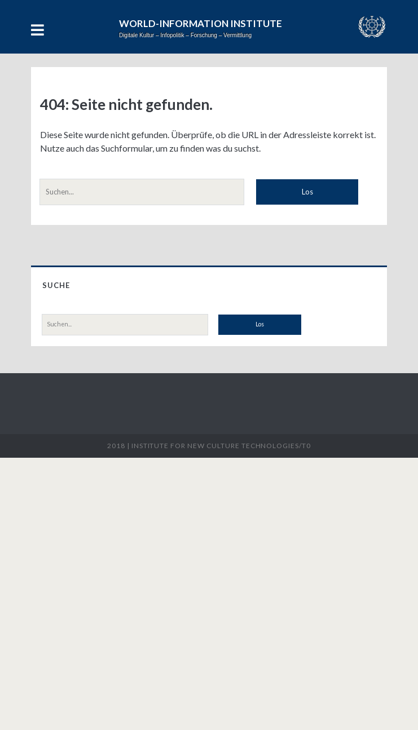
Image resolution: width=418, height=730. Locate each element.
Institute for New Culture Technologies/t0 (221, 445)
